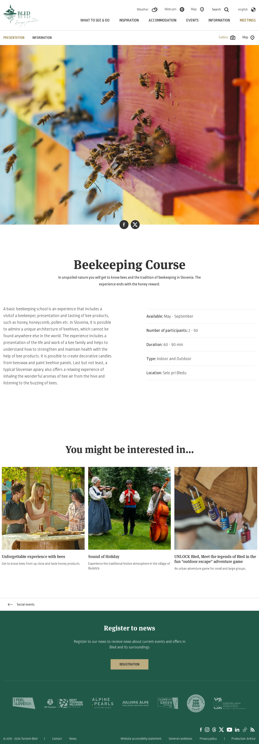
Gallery (227, 37)
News (73, 738)
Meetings (248, 20)
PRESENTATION (13, 37)
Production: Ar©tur (243, 738)
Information (219, 20)
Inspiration (129, 20)
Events (192, 20)
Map (194, 9)
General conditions (180, 738)
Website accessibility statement (141, 738)
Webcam (170, 9)
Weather (142, 9)
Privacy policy (208, 738)
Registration (129, 664)
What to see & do (94, 20)
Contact (57, 738)
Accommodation (162, 20)
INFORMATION (42, 37)
